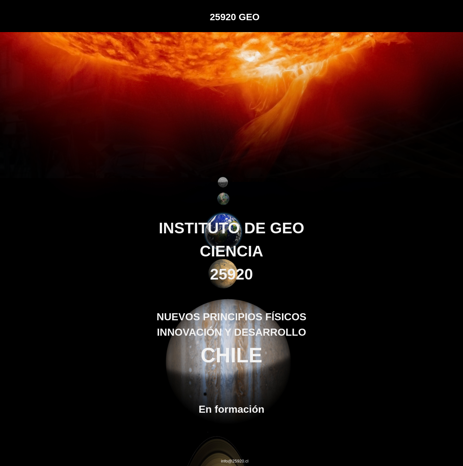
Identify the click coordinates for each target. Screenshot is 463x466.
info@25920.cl (234, 461)
